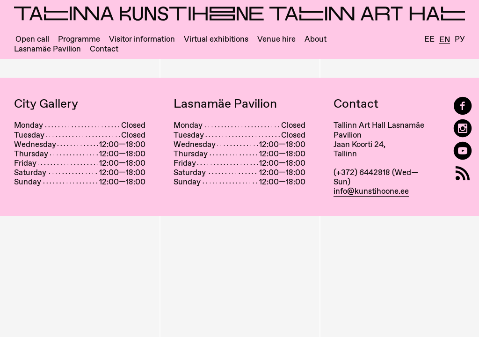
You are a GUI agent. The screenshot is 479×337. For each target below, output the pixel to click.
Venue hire (276, 39)
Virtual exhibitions (216, 39)
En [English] (444, 40)
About (316, 39)
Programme (79, 39)
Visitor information (142, 39)
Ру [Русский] (460, 39)
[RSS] (462, 173)
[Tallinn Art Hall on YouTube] (462, 151)
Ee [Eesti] (429, 39)
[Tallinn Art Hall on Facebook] (462, 106)
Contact (104, 49)
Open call (32, 39)
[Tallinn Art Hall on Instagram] (462, 128)
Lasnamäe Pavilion (47, 49)
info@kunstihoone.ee (371, 191)
